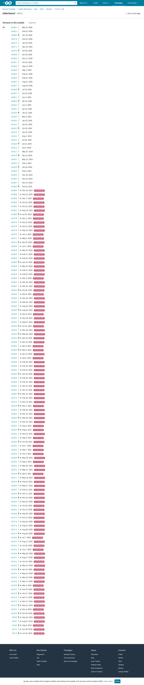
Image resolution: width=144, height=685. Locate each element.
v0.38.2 (14, 206)
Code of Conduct (96, 671)
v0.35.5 (14, 270)
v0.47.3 (14, 39)
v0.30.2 (14, 342)
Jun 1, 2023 (33, 234)
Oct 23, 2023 (33, 203)
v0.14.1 (14, 565)
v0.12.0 (14, 593)
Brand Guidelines (97, 668)
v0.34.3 (14, 298)
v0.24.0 (14, 442)
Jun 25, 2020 (33, 546)
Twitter (120, 654)
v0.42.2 (14, 136)
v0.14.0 (14, 569)
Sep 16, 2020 (33, 522)
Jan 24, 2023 (33, 262)
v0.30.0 (14, 350)
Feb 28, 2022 (33, 362)
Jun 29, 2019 (33, 629)
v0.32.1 (14, 330)
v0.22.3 (14, 462)
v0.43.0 (14, 128)
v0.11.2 (14, 597)
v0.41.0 (14, 155)
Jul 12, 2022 (33, 326)
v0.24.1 (14, 438)
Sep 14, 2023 (33, 211)
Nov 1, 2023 (33, 199)
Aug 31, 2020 (33, 526)
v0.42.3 (14, 132)
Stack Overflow (42, 661)
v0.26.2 (14, 410)
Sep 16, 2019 (33, 617)
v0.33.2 (14, 318)
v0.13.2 (14, 577)
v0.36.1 (14, 258)
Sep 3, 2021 (33, 426)
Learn (96, 3)
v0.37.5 (14, 222)
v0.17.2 (14, 526)
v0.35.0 (14, 290)
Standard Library (69, 654)
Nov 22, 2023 (33, 195)
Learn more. (108, 681)
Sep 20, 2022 (33, 302)
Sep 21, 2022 (33, 322)
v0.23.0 (14, 458)
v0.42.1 (14, 140)
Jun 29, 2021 (33, 442)
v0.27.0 (14, 406)
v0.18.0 (14, 514)
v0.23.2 (14, 450)
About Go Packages (70, 661)
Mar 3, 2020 (33, 586)
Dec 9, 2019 (33, 609)
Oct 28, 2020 (33, 506)
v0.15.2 (14, 545)
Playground (40, 654)
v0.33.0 (14, 326)
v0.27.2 (14, 398)
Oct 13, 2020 (33, 510)
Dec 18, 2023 (33, 191)
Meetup (120, 668)
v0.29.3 (14, 362)
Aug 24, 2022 (33, 306)
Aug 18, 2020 (33, 534)
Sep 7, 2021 (33, 450)
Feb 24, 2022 (33, 398)
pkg (35, 9)
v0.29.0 (14, 374)
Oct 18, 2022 (33, 290)
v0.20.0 (14, 494)
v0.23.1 (14, 454)
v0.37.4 (14, 226)
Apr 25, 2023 (33, 242)
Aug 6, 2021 (33, 430)
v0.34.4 (14, 294)
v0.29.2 (14, 366)
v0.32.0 (14, 334)
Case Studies (13, 658)
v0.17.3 (14, 522)
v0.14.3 (14, 557)
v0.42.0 (14, 144)
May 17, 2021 (33, 470)
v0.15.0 (14, 553)
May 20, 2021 (33, 466)
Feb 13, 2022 (33, 370)
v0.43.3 (14, 117)
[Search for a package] (44, 3)
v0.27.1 (14, 402)
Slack (120, 661)
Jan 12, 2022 (33, 390)
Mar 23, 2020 (33, 578)
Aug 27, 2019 (33, 621)
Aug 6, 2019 (33, 625)
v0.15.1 (14, 549)
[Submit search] (75, 3)
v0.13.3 (14, 573)
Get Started (42, 650)
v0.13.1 (14, 581)
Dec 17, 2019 (33, 601)
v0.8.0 (14, 625)
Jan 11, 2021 (33, 494)
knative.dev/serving (24, 9)
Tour (38, 658)
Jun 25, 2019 (33, 633)
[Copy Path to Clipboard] (63, 9)
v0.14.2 (14, 561)
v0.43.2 (14, 121)
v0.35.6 (14, 266)
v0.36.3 (14, 250)
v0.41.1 (14, 152)
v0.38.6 (14, 190)
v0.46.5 (14, 70)
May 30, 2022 (33, 334)
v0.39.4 (14, 171)
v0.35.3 (14, 278)
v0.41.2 (14, 148)
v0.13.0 (14, 585)
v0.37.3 (14, 230)
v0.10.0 (14, 613)
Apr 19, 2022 (33, 338)
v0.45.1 (14, 97)
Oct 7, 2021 (32, 446)
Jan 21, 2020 (33, 593)
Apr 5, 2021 (32, 474)
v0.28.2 (14, 386)
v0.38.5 (14, 194)
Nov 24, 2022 (33, 286)
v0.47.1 (14, 47)
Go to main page (132, 14)
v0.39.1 (14, 183)
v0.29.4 (14, 358)
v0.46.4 (14, 74)
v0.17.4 (14, 518)
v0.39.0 (14, 187)
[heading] (9, 3)
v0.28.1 (14, 390)
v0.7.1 (14, 629)
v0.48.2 (14, 27)
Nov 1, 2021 (33, 406)
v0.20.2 (14, 486)
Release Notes (96, 665)
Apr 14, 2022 (33, 342)
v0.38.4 (14, 198)
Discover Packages (9, 9)
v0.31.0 (14, 338)
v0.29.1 (14, 370)
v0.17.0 (14, 533)
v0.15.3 (14, 541)
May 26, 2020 (33, 554)
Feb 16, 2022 (33, 366)
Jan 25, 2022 (33, 374)
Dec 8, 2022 (33, 278)
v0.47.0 (14, 51)
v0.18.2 (14, 506)
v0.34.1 (14, 306)
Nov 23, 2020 (33, 502)
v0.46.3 (14, 78)
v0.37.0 (14, 242)
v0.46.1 (14, 86)
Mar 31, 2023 (33, 250)
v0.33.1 (14, 322)
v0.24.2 (14, 434)
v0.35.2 (14, 282)
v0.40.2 (14, 159)
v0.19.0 (14, 498)
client (41, 9)
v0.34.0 (14, 310)
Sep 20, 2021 (33, 418)
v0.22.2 (14, 466)
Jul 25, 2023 (33, 214)
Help (38, 665)
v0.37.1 (14, 238)
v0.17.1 (14, 529)
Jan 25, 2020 (33, 589)
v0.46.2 (14, 82)
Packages (119, 3)
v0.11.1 (14, 601)
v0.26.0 (14, 418)
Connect (122, 650)
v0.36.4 (14, 246)
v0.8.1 (14, 621)
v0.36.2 (14, 254)
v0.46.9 (14, 55)
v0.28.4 (14, 378)
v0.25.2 (14, 422)
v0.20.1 (14, 490)
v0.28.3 (14, 382)
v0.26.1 (14, 414)
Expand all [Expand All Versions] (32, 23)
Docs (106, 3)
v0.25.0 (14, 430)
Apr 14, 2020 (33, 570)
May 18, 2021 (33, 458)
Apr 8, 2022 (32, 346)
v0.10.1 (14, 609)
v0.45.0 (14, 101)
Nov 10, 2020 (33, 498)
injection (49, 9)
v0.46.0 (14, 89)
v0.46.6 (14, 66)
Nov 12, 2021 (33, 402)
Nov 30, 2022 (33, 282)
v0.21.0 (14, 482)
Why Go (84, 3)
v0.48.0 (14, 35)
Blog (92, 658)
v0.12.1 (14, 589)
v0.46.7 (14, 62)
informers (58, 9)
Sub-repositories (69, 658)
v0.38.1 (14, 210)
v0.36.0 (14, 262)
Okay (117, 681)
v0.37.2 (14, 234)
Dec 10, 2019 (33, 605)
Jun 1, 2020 (33, 550)
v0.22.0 (14, 474)
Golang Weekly (123, 671)
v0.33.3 (14, 314)
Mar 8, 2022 (33, 350)
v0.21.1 (14, 478)
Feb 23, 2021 (33, 482)
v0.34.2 (14, 302)
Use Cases (13, 654)
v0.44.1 (14, 109)
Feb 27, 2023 (33, 254)
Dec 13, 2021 (33, 394)
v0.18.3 (14, 502)
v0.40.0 (14, 167)
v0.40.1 (14, 163)
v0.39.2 (14, 179)
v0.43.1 (14, 124)
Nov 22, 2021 (33, 414)
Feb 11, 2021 (33, 490)
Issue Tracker (95, 661)
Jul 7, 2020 (32, 538)
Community (133, 3)
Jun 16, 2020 (33, 562)
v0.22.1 (14, 470)
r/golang (121, 665)
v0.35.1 (14, 286)
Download (94, 654)
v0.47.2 (14, 43)
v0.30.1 (14, 346)
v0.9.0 (14, 617)
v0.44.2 (14, 105)
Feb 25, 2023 (33, 258)
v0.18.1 (14, 510)
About (93, 650)
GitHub (120, 658)
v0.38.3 (14, 202)
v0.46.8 (14, 58)
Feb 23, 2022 (33, 410)
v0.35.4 (14, 274)
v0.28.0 (14, 394)
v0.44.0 (14, 113)
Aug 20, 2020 (33, 530)
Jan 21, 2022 (33, 386)
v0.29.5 (14, 354)
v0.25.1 (14, 426)
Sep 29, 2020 (33, 514)
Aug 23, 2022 (33, 310)
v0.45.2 (14, 93)
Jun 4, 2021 (33, 454)
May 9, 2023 (33, 238)
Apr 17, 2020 (33, 597)
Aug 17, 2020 (33, 542)
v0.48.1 (14, 31)
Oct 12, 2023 (33, 207)
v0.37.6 (14, 218)
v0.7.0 (14, 633)
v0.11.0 (14, 605)
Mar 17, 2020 (33, 582)
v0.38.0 (14, 214)
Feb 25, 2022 (33, 378)
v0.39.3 (14, 175)
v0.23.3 (14, 446)
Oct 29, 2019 (33, 613)
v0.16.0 (14, 537)
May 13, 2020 (33, 566)
